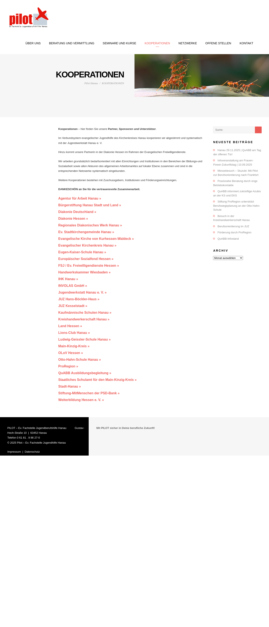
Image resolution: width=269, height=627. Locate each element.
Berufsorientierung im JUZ (233, 226)
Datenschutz (32, 451)
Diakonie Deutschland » (77, 212)
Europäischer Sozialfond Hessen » (85, 259)
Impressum (14, 451)
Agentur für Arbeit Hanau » (79, 198)
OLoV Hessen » (70, 353)
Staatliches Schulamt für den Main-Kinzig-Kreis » (97, 379)
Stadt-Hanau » (69, 386)
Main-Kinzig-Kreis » (73, 346)
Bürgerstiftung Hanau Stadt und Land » (89, 205)
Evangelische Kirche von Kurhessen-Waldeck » (96, 238)
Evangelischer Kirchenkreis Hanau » (87, 245)
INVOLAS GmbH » (72, 285)
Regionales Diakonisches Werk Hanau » (90, 225)
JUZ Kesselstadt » (72, 306)
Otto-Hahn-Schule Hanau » (79, 359)
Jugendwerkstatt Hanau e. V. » (82, 292)
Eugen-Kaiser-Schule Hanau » (82, 252)
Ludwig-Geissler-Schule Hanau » (84, 339)
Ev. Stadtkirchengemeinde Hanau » (86, 232)
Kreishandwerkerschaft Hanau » (83, 319)
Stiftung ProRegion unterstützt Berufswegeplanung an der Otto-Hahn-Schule (236, 205)
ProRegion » (68, 366)
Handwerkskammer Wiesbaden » (84, 272)
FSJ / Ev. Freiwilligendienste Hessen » (88, 265)
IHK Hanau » (68, 279)
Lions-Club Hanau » (74, 332)
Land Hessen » (70, 326)
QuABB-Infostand (228, 238)
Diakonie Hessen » (73, 218)
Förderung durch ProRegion (234, 232)
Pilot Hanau (91, 83)
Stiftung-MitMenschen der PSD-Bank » (89, 393)
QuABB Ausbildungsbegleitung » (84, 373)
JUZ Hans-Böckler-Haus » (78, 299)
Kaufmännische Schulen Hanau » (84, 312)
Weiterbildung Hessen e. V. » (81, 400)
